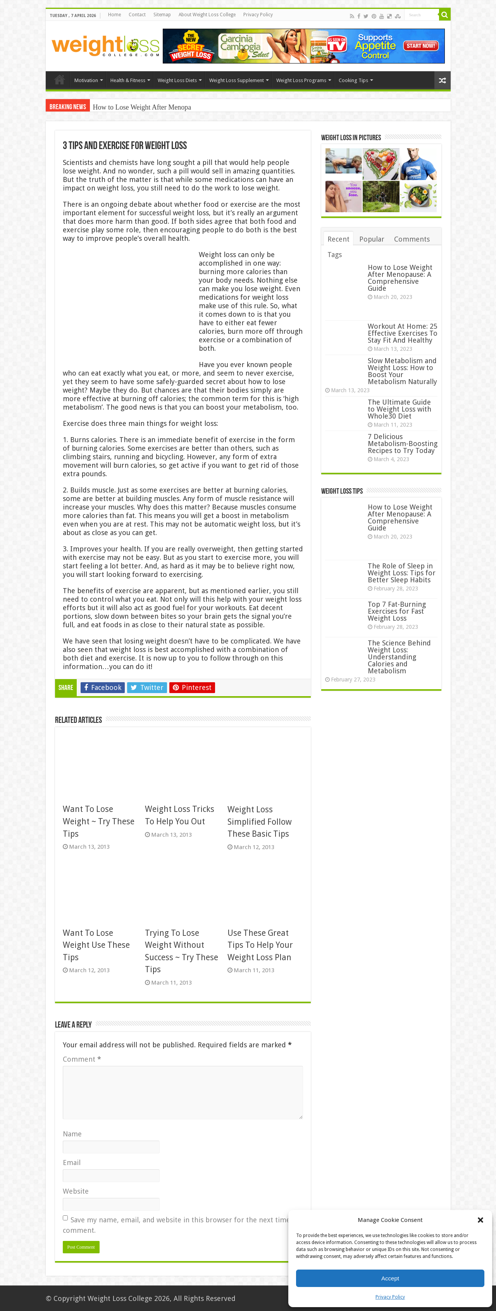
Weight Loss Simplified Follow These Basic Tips (259, 822)
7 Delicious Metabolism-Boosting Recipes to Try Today (402, 443)
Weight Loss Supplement (236, 80)
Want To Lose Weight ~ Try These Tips (98, 821)
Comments (412, 239)
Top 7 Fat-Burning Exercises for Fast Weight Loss (397, 611)
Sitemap (162, 14)
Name (72, 1134)
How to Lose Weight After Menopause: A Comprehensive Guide (400, 277)
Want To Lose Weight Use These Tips (96, 945)
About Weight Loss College (207, 14)
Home (114, 14)
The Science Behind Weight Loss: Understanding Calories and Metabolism (399, 657)
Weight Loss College (120, 1298)
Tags (334, 255)
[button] (480, 1220)
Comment (82, 1059)
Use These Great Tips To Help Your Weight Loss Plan (260, 945)
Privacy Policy (390, 1297)
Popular (371, 239)
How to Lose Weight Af (126, 107)
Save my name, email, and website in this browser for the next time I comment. (179, 1225)
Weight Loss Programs (301, 80)
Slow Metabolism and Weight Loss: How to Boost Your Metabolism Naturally (402, 371)
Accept (390, 1278)
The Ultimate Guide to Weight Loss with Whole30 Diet (399, 409)
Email (72, 1162)
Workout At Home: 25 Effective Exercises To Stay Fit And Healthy (402, 333)
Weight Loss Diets (177, 80)
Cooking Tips (353, 80)
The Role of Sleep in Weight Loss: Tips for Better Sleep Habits (402, 573)
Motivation (86, 80)
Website (76, 1191)
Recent (338, 239)
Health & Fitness (127, 80)
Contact (137, 14)
